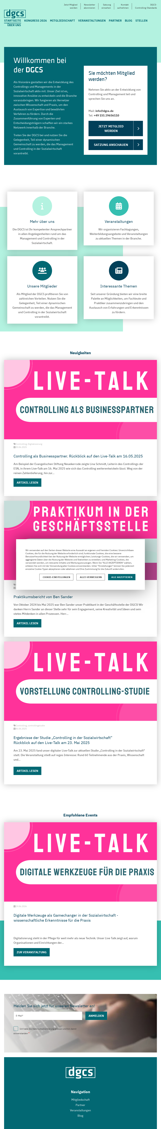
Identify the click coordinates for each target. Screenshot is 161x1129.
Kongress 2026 (35, 20)
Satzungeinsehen (106, 6)
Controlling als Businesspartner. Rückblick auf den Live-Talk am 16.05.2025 (78, 456)
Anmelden (96, 1016)
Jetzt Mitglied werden (111, 128)
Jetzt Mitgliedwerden (70, 6)
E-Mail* (19, 1015)
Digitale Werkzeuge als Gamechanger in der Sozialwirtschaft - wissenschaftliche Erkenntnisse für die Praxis (66, 918)
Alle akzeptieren (121, 577)
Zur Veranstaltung (32, 952)
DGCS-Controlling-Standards (146, 6)
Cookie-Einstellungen (56, 577)
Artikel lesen (27, 482)
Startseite (12, 20)
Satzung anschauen (111, 145)
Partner (115, 20)
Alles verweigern (91, 577)
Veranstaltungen (92, 20)
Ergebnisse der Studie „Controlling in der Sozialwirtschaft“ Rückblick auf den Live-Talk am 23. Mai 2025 (63, 740)
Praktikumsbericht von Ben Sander (43, 596)
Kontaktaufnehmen (123, 6)
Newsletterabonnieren (89, 6)
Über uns (14, 25)
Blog (128, 20)
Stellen (141, 20)
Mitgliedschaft (62, 20)
